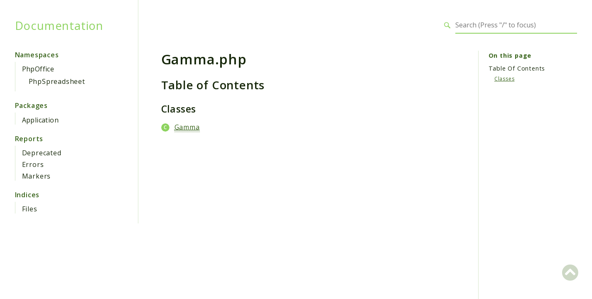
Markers (36, 176)
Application (40, 120)
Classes (504, 78)
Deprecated (41, 152)
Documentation (59, 25)
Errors (33, 164)
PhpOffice (38, 69)
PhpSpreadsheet (57, 81)
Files (29, 208)
